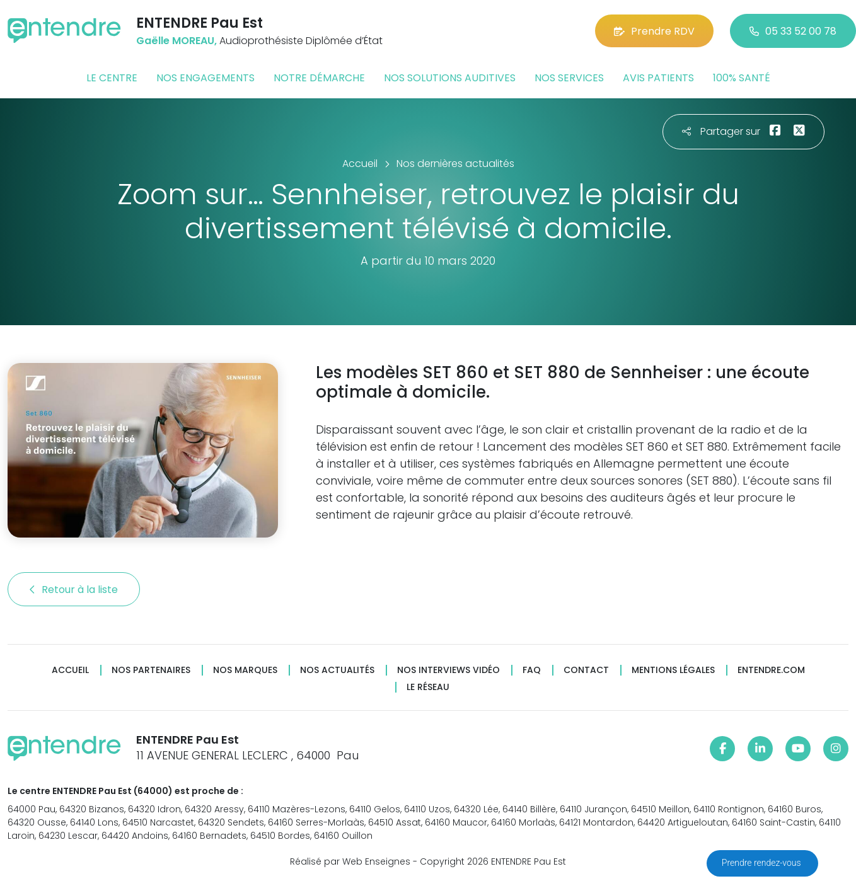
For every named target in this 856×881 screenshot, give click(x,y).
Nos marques (245, 670)
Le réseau (428, 687)
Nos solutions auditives (450, 78)
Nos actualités (337, 670)
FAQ (532, 670)
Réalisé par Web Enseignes (350, 861)
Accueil (70, 670)
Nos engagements (205, 78)
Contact (586, 670)
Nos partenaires (151, 670)
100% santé (741, 78)
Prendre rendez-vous (762, 863)
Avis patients (658, 78)
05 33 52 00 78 (792, 31)
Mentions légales (673, 670)
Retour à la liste (73, 589)
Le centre (111, 78)
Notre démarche (319, 78)
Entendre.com (771, 670)
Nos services (569, 78)
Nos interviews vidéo (448, 670)
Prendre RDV (654, 31)
